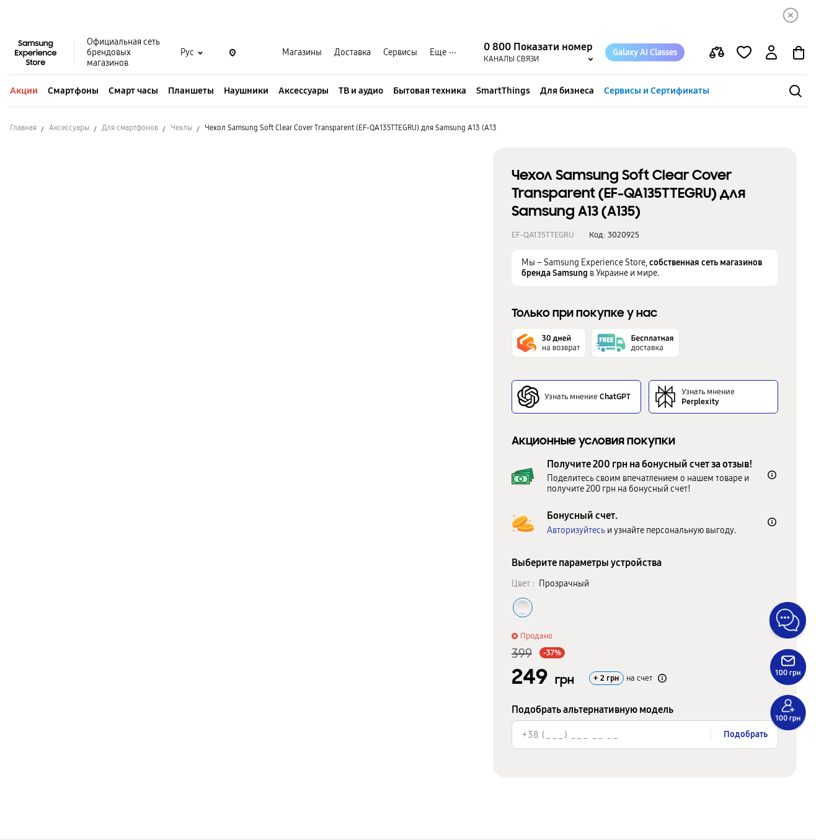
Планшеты (191, 91)
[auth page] (771, 53)
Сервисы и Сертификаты (656, 91)
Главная (23, 128)
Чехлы (181, 128)
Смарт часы (133, 91)
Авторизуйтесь (576, 531)
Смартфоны (73, 91)
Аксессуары (303, 91)
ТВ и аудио (361, 91)
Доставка (352, 53)
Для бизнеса (567, 91)
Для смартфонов (130, 128)
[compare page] (716, 53)
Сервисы (400, 53)
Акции (24, 91)
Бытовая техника (429, 91)
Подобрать (746, 735)
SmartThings (503, 91)
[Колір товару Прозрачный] (523, 608)
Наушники (246, 91)
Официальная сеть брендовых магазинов (123, 53)
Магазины (302, 53)
